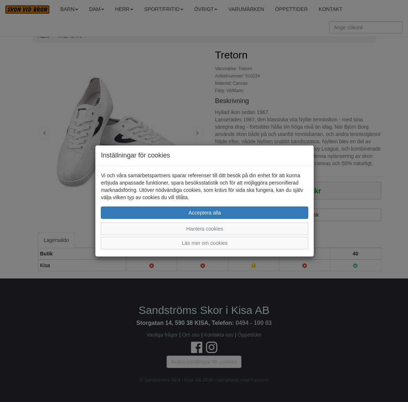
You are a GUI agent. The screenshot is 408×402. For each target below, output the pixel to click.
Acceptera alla (204, 213)
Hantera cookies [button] (204, 229)
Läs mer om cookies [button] (205, 243)
